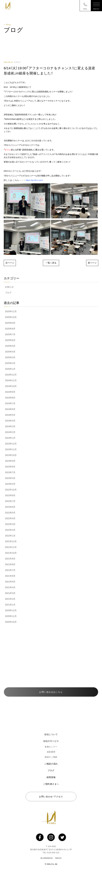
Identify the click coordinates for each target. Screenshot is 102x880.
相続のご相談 (51, 757)
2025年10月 (11, 317)
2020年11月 (11, 616)
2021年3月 (10, 593)
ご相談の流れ (51, 764)
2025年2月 (10, 363)
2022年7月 (10, 501)
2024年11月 (11, 380)
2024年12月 (11, 374)
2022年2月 (10, 530)
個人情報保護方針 (46, 858)
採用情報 (51, 777)
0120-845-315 (56, 667)
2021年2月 (10, 599)
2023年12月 (11, 443)
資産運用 (51, 752)
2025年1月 (10, 369)
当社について (51, 734)
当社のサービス (51, 741)
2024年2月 (10, 432)
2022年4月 (10, 518)
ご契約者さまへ (51, 784)
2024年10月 (11, 386)
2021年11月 (11, 547)
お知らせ (9, 287)
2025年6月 (10, 340)
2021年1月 (10, 604)
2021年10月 (11, 553)
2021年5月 (10, 581)
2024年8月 (10, 397)
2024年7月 (10, 403)
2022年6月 (10, 507)
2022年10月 (11, 489)
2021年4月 (10, 587)
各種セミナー (51, 747)
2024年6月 (10, 409)
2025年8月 (10, 328)
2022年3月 (10, 524)
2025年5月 (10, 346)
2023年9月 (10, 461)
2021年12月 (11, 541)
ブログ (8, 292)
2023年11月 (11, 449)
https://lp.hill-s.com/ (34, 180)
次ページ (9, 263)
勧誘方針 (58, 858)
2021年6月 (10, 576)
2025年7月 (10, 334)
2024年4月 (10, 420)
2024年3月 (10, 426)
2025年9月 (10, 323)
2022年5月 (10, 512)
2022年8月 (10, 495)
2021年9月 (10, 558)
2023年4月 (10, 478)
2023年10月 (11, 455)
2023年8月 (10, 466)
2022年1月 (10, 535)
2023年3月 (10, 484)
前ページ (92, 263)
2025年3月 (10, 357)
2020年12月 (11, 610)
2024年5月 (10, 415)
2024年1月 (10, 438)
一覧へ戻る (51, 263)
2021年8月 (10, 564)
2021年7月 (10, 570)
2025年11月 (11, 311)
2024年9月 (10, 392)
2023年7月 (10, 472)
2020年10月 (11, 622)
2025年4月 (10, 351)
